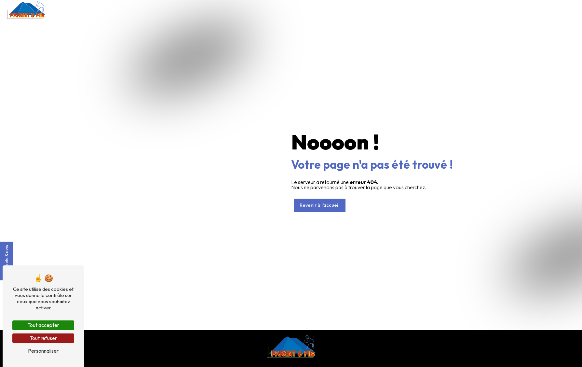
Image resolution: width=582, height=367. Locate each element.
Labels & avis (6, 261)
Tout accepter (43, 325)
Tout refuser (43, 338)
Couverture (359, 9)
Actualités (537, 9)
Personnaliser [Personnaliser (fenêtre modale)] (43, 350)
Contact (567, 9)
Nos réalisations (499, 9)
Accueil (328, 9)
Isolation (391, 9)
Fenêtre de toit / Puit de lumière (441, 9)
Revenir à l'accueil (320, 205)
